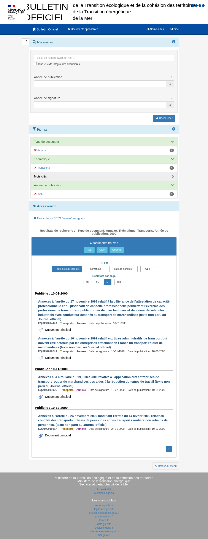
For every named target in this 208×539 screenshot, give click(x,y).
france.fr (104, 520)
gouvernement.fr (104, 516)
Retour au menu (165, 466)
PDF (89, 249)
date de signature (123, 269)
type (147, 269)
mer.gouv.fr (104, 535)
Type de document (46, 141)
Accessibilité (104, 489)
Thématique (42, 159)
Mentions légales (104, 493)
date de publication (67, 269)
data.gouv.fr (104, 524)
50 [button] (107, 282)
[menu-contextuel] (35, 63)
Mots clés (40, 176)
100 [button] (119, 282)
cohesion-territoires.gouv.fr (104, 531)
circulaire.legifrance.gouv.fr (104, 512)
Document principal (57, 329)
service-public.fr (104, 505)
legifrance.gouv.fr (104, 509)
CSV (102, 249)
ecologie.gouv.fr (104, 527)
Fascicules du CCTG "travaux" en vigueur (59, 218)
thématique (95, 269)
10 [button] (87, 282)
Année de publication (48, 185)
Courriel (116, 249)
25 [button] (97, 282)
